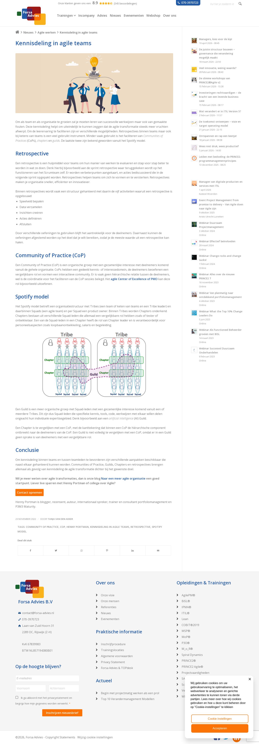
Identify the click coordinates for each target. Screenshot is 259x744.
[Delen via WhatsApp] (81, 550)
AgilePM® (186, 595)
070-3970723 (30, 619)
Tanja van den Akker (60, 519)
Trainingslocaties (110, 650)
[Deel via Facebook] (30, 550)
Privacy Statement (110, 662)
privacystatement (58, 697)
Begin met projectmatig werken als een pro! (127, 693)
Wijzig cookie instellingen (95, 737)
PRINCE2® (186, 661)
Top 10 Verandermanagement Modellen (125, 699)
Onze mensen (107, 601)
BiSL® (183, 601)
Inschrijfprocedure (111, 644)
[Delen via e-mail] (158, 550)
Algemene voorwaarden (114, 656)
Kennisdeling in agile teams (53, 43)
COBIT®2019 (188, 625)
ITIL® (183, 613)
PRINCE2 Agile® (190, 667)
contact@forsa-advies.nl (38, 613)
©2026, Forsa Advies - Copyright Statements (45, 737)
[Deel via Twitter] (56, 550)
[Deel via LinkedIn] (132, 550)
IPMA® (184, 607)
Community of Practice (42, 527)
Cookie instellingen (220, 718)
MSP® (183, 631)
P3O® (183, 643)
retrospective (140, 527)
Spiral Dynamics (190, 655)
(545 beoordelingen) (125, 3)
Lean (182, 619)
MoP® (183, 637)
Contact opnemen (29, 492)
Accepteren (220, 728)
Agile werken (47, 32)
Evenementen (107, 619)
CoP (62, 527)
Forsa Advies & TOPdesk (114, 668)
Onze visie (105, 595)
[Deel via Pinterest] (107, 550)
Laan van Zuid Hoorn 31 (38, 626)
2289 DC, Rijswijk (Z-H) (37, 632)
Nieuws (28, 32)
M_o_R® (185, 649)
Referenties (106, 607)
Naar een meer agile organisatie (123, 478)
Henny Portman (78, 527)
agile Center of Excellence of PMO (134, 279)
